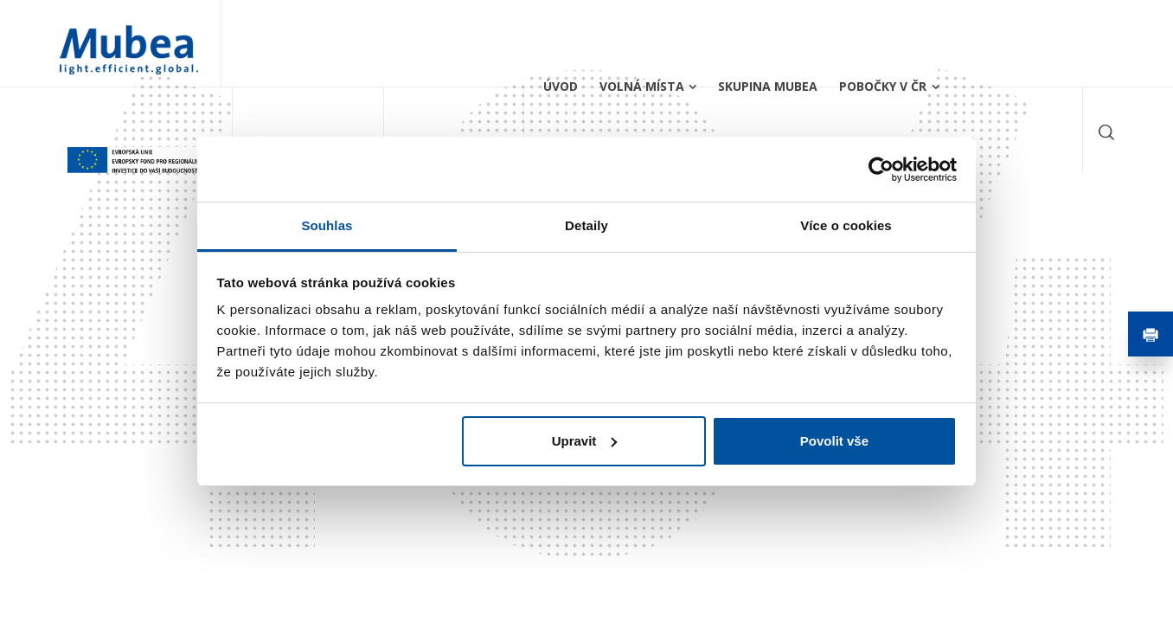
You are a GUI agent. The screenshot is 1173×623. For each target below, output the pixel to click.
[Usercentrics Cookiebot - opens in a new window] (881, 170)
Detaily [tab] (586, 225)
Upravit (585, 441)
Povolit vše (834, 441)
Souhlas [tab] (326, 225)
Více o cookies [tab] (846, 225)
